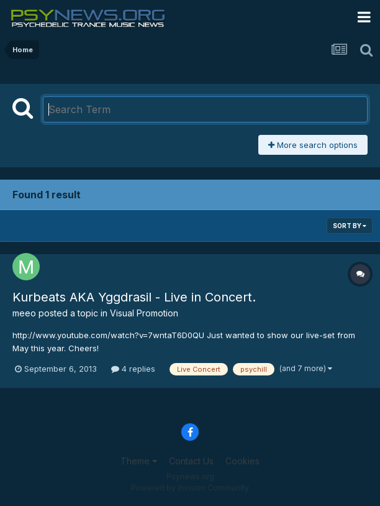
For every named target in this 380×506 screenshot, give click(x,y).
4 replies (133, 369)
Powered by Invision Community (190, 487)
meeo (24, 313)
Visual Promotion (144, 313)
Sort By (349, 225)
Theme (138, 461)
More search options (313, 145)
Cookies (242, 461)
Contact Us (191, 461)
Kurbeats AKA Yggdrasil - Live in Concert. (134, 297)
